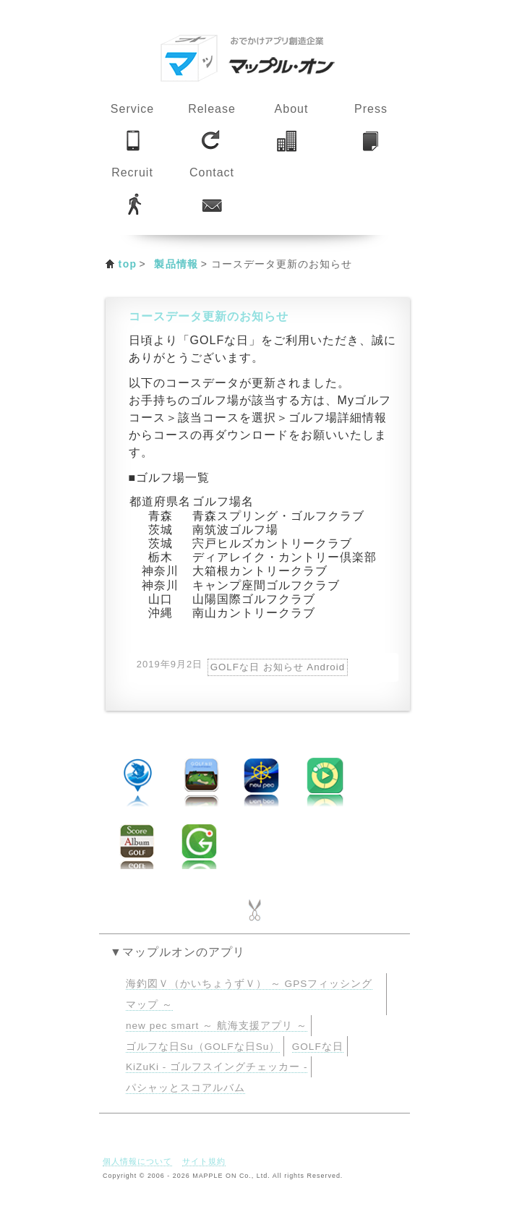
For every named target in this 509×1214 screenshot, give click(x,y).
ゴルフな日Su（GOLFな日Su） (203, 1046)
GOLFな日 (317, 1046)
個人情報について (137, 1161)
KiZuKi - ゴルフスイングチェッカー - (216, 1066)
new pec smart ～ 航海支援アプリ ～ (216, 1025)
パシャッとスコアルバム (185, 1087)
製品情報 (176, 264)
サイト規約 (204, 1161)
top (128, 264)
